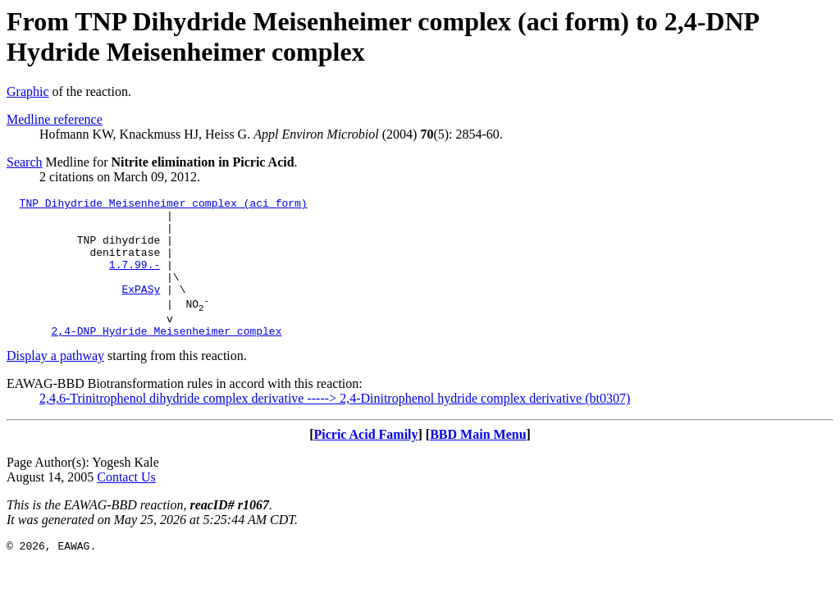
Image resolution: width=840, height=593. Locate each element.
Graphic (28, 91)
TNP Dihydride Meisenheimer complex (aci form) (164, 205)
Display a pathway (55, 383)
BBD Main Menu (478, 461)
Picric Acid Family (365, 461)
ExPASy (140, 308)
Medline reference (55, 119)
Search (25, 162)
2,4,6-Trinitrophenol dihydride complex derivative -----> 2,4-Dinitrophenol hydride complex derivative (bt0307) (334, 425)
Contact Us (126, 504)
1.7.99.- (134, 278)
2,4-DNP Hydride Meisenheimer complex (167, 357)
